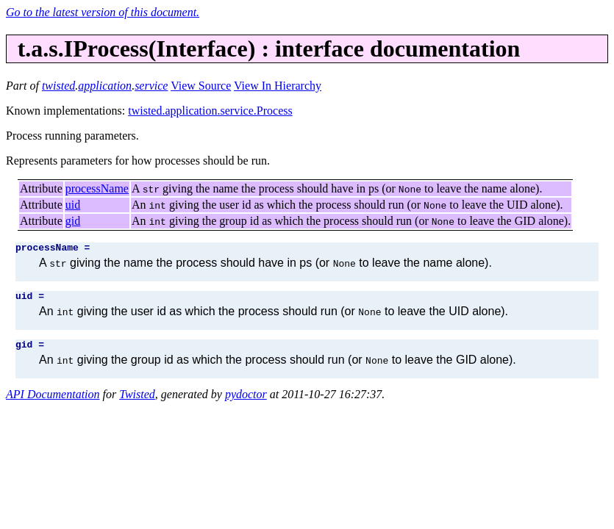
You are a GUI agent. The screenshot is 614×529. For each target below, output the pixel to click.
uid (72, 204)
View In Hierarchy (277, 85)
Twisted (137, 401)
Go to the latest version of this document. (102, 12)
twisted (58, 85)
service (151, 85)
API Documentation (53, 401)
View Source (201, 85)
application (105, 85)
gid (72, 221)
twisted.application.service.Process (210, 110)
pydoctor (246, 401)
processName (97, 188)
